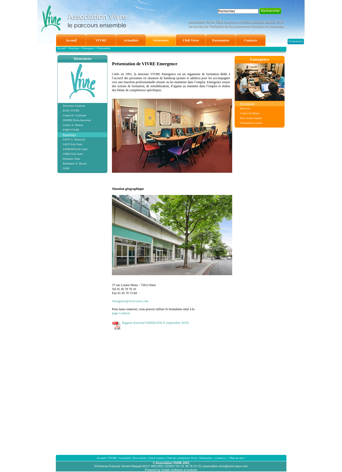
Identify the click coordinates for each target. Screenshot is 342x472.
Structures (82, 58)
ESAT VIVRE (71, 110)
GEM (66, 168)
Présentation (247, 103)
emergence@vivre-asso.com (130, 301)
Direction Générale (74, 105)
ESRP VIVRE (71, 129)
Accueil (101, 457)
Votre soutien (156, 457)
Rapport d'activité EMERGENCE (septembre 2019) (155, 323)
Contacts (220, 457)
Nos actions (140, 457)
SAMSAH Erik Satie (75, 149)
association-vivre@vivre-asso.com (225, 466)
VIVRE (112, 457)
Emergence (69, 134)
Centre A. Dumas (73, 124)
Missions (245, 108)
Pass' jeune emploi (251, 118)
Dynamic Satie (71, 158)
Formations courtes (251, 122)
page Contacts (121, 313)
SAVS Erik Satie (72, 144)
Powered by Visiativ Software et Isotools (171, 469)
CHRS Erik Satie (73, 153)
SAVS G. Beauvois (74, 139)
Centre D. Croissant (74, 115)
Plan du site (236, 457)
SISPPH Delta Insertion (77, 120)
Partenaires (206, 457)
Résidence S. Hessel (75, 163)
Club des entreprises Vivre (181, 457)
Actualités (125, 457)
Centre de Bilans (249, 113)
